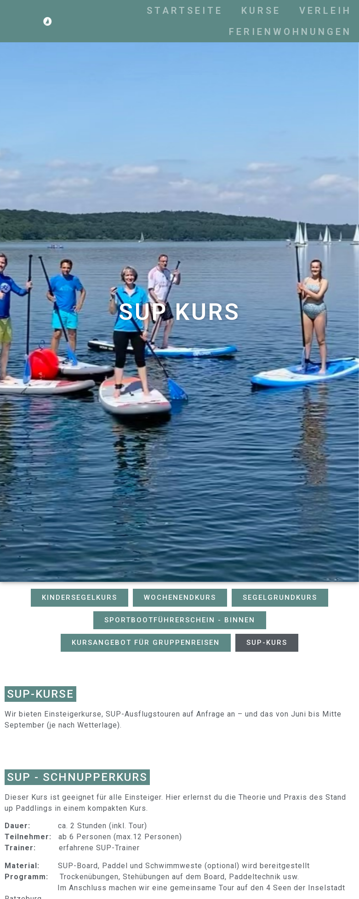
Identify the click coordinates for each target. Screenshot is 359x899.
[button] (79, 598)
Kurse (295, 10)
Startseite (219, 10)
